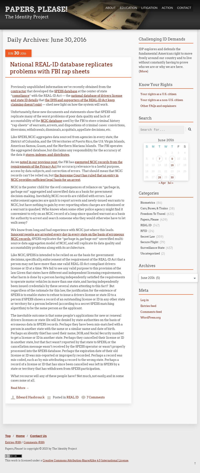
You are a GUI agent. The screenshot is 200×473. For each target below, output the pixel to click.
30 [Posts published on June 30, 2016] (172, 177)
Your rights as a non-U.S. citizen (161, 100)
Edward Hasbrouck (30, 397)
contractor (18, 91)
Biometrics (147, 202)
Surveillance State (152, 247)
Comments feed (151, 311)
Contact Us (38, 436)
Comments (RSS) (34, 442)
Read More (20, 388)
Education (128, 7)
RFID (143, 230)
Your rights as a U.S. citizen (158, 94)
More (143, 71)
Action (167, 7)
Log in (144, 300)
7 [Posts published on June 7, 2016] (159, 158)
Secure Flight (149, 242)
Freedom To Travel (152, 213)
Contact (184, 7)
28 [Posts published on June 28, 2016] (159, 177)
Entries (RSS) (13, 442)
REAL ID (73, 397)
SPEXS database (65, 91)
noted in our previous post (38, 162)
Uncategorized (150, 253)
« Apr (162, 182)
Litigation (149, 7)
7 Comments (96, 397)
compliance (20, 95)
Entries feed (148, 306)
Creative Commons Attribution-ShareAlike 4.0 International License (85, 460)
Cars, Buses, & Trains (154, 208)
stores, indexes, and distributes (47, 154)
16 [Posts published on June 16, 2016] (172, 165)
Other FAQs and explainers (158, 106)
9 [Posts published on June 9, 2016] (172, 158)
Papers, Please (149, 219)
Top (8, 436)
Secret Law (147, 236)
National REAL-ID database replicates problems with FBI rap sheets (61, 68)
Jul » (170, 182)
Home (20, 436)
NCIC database (51, 120)
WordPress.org (150, 317)
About (110, 7)
